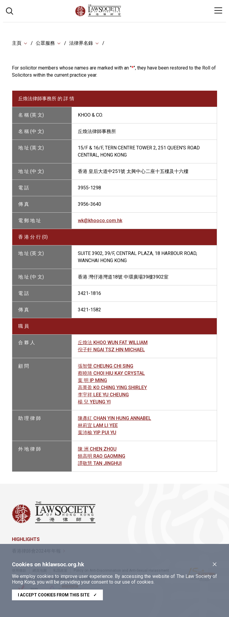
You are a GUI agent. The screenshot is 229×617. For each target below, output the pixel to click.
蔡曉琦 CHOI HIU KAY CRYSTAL (111, 373)
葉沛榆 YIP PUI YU (97, 432)
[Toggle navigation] (218, 10)
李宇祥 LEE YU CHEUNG (103, 395)
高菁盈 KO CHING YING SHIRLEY (112, 387)
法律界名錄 (81, 43)
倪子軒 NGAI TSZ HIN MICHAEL (111, 349)
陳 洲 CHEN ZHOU (97, 449)
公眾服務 (45, 43)
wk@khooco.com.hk (100, 220)
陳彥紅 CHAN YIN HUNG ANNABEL (114, 418)
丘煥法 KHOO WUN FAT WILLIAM (113, 342)
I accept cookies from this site (57, 595)
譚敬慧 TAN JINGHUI (100, 463)
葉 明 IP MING (92, 380)
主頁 (16, 43)
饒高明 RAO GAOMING (101, 456)
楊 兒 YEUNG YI (94, 402)
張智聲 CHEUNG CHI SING (105, 366)
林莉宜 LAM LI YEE (98, 425)
